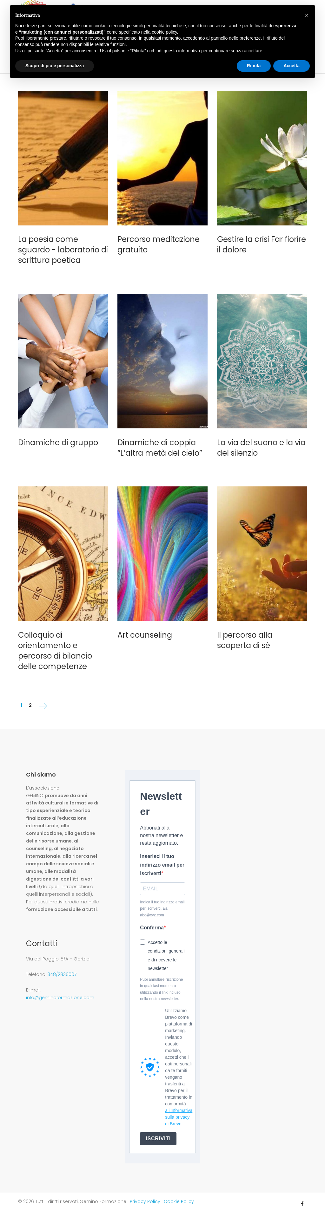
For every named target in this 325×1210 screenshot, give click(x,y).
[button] (307, 15)
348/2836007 (62, 970)
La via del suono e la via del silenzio (261, 443)
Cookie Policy (179, 1197)
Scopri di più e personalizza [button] (54, 65)
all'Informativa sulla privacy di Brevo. (178, 1112)
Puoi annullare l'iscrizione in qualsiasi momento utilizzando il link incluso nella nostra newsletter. (161, 985)
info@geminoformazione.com (60, 993)
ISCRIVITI (158, 1134)
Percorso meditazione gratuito (158, 240)
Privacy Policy (145, 1197)
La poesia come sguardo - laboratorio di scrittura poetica (63, 245)
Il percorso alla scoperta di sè (244, 635)
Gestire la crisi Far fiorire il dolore (261, 240)
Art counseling (144, 630)
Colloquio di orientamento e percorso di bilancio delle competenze (55, 646)
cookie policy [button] (164, 32)
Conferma (152, 923)
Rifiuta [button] (254, 65)
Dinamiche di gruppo (58, 438)
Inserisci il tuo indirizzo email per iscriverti (162, 860)
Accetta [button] (291, 65)
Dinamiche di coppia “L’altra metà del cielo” (159, 443)
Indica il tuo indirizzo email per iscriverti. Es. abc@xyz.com (162, 904)
